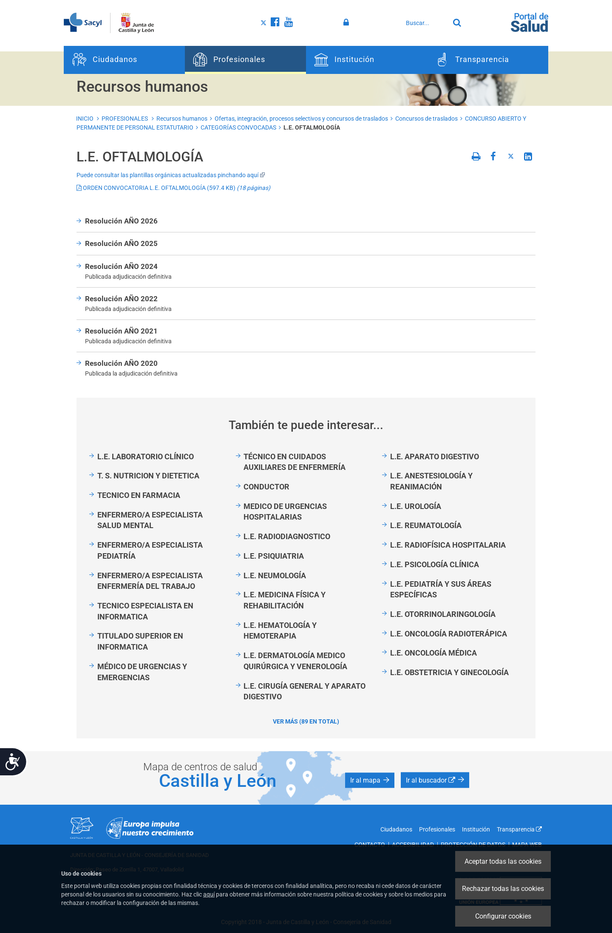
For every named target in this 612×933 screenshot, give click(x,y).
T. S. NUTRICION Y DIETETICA (148, 475)
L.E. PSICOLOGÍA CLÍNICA (434, 564)
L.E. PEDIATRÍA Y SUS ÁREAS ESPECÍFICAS (440, 589)
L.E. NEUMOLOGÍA (275, 575)
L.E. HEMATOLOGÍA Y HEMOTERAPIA (280, 631)
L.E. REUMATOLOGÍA (426, 525)
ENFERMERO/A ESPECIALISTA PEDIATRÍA (150, 550)
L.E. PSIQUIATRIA (274, 555)
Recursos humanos (181, 118)
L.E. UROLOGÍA (415, 506)
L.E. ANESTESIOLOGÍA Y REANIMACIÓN (431, 481)
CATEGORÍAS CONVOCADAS (238, 127)
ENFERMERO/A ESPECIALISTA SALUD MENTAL (150, 520)
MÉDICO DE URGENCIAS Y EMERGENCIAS (142, 672)
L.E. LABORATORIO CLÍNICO (145, 456)
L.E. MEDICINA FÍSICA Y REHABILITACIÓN (285, 600)
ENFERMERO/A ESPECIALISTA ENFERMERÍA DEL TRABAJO (150, 581)
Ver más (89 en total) (306, 721)
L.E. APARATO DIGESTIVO (434, 456)
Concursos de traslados (426, 118)
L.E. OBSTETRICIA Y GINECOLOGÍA (449, 672)
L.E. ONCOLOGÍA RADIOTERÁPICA (448, 633)
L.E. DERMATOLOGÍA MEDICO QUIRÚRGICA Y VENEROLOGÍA (295, 661)
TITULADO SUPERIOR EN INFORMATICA (140, 641)
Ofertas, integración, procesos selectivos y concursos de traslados (301, 118)
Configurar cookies (503, 916)
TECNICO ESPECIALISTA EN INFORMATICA (145, 611)
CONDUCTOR (266, 486)
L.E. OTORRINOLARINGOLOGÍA (443, 614)
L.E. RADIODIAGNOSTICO (287, 536)
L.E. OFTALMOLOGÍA (311, 127)
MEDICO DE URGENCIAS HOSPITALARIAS (285, 512)
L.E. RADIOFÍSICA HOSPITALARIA (448, 544)
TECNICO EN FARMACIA (138, 495)
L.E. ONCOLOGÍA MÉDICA (433, 652)
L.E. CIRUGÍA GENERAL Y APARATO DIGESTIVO (305, 691)
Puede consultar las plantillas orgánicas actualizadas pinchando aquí (170, 175)
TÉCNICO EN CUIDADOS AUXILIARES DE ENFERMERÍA (295, 462)
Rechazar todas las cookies (503, 889)
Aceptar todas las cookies (503, 861)
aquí (209, 894)
